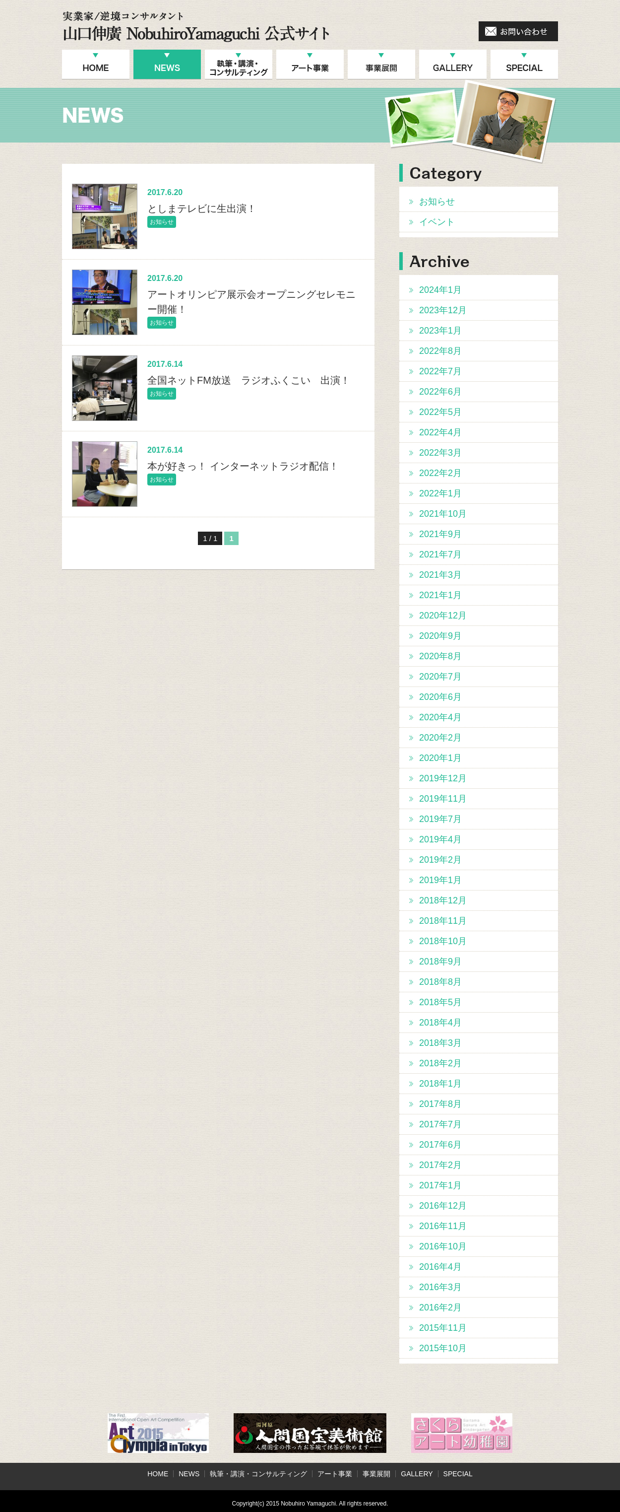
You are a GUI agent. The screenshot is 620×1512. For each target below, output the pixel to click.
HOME (157, 1473)
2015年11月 (443, 1328)
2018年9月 (440, 961)
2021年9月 (440, 534)
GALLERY (417, 1473)
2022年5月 (440, 412)
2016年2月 (440, 1307)
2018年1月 (440, 1084)
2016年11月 (443, 1226)
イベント (437, 222)
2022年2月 (440, 473)
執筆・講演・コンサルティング (258, 1473)
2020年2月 (440, 738)
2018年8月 (440, 982)
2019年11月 (443, 799)
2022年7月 (440, 371)
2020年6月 (440, 697)
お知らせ (437, 201)
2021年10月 (443, 514)
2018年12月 (443, 900)
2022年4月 (440, 432)
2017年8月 (440, 1104)
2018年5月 (440, 1002)
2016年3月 (440, 1287)
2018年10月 (443, 941)
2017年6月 (440, 1145)
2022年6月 (440, 392)
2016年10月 (443, 1246)
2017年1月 (440, 1185)
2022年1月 (440, 493)
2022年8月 (440, 351)
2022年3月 (440, 453)
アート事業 (334, 1473)
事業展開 (376, 1473)
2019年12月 (443, 778)
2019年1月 (440, 880)
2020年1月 (440, 758)
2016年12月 (443, 1206)
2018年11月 (443, 921)
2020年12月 (443, 615)
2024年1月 (440, 290)
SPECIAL (458, 1473)
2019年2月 (440, 860)
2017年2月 (440, 1165)
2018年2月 (440, 1063)
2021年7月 (440, 554)
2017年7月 (440, 1124)
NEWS (189, 1473)
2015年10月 (443, 1348)
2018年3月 (440, 1043)
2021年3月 (440, 575)
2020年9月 (440, 636)
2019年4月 (440, 839)
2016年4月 (440, 1267)
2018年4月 (440, 1023)
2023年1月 (440, 331)
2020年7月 (440, 677)
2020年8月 (440, 656)
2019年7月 (440, 819)
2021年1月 (440, 595)
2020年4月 (440, 717)
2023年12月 (443, 310)
